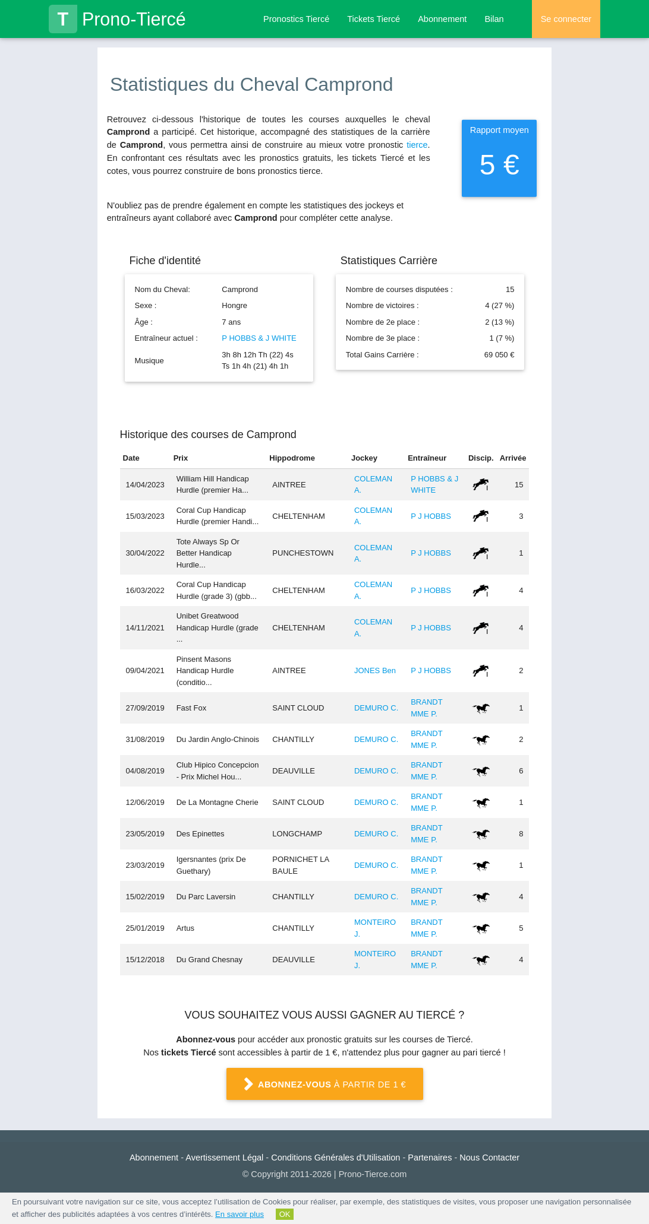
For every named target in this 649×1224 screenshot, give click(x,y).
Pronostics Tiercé (296, 19)
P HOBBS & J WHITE (259, 338)
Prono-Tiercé (117, 19)
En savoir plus (239, 1214)
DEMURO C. (376, 707)
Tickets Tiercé (373, 19)
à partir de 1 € (324, 1085)
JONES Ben (375, 670)
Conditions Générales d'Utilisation (335, 1157)
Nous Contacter (489, 1157)
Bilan (493, 19)
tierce (417, 145)
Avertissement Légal (224, 1157)
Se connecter (566, 19)
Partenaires (430, 1157)
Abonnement (442, 19)
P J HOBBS (431, 516)
